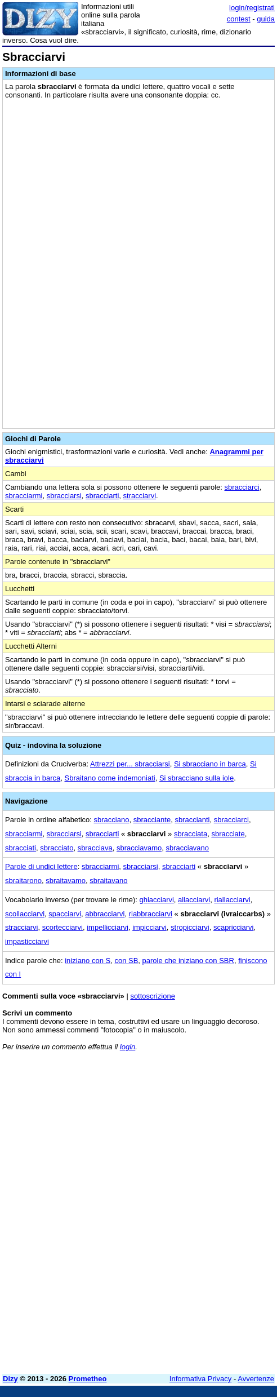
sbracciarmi (23, 495)
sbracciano (111, 819)
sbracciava (95, 848)
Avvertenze (256, 1378)
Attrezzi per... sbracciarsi (130, 764)
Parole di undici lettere (41, 866)
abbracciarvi (104, 914)
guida (266, 19)
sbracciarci (242, 487)
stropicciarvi (190, 927)
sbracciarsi (64, 495)
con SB (126, 960)
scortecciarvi (62, 927)
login (127, 1047)
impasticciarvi (27, 941)
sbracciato (56, 848)
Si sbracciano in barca (210, 764)
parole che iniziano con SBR (188, 960)
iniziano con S (87, 960)
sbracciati (20, 848)
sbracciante (152, 819)
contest (239, 19)
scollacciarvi (24, 914)
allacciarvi (194, 899)
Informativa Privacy (200, 1378)
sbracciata (190, 834)
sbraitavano (108, 880)
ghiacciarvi (156, 899)
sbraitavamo (66, 880)
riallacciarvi (232, 899)
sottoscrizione (152, 996)
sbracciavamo (139, 848)
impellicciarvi (107, 927)
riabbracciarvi (150, 914)
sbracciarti (102, 495)
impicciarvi (149, 927)
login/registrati (252, 7)
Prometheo (88, 1378)
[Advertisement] (138, 1286)
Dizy (10, 1378)
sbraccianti (192, 819)
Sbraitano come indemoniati (110, 778)
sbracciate (227, 834)
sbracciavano (187, 848)
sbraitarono (23, 880)
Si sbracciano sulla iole (196, 778)
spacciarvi (64, 914)
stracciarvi (140, 495)
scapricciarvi (233, 927)
